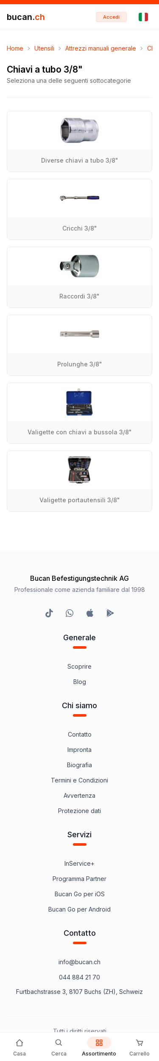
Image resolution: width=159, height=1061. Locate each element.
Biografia (79, 764)
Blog (79, 681)
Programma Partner (79, 878)
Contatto (80, 734)
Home (15, 48)
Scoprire (79, 666)
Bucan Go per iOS (80, 894)
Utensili (44, 48)
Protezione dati (79, 810)
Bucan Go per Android (79, 909)
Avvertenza (79, 795)
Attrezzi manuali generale (100, 48)
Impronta (79, 749)
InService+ (79, 863)
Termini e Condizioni (79, 780)
